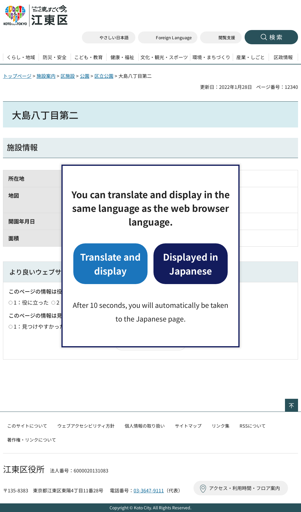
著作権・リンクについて (31, 440)
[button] (167, 37)
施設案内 (46, 75)
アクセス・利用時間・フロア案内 (244, 487)
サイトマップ (188, 426)
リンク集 (220, 426)
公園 (84, 75)
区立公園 (103, 75)
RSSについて (253, 426)
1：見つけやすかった (39, 326)
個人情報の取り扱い (145, 426)
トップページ (17, 75)
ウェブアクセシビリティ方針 (86, 426)
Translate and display (110, 263)
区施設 (68, 75)
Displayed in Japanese (190, 263)
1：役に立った (31, 302)
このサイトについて (27, 426)
